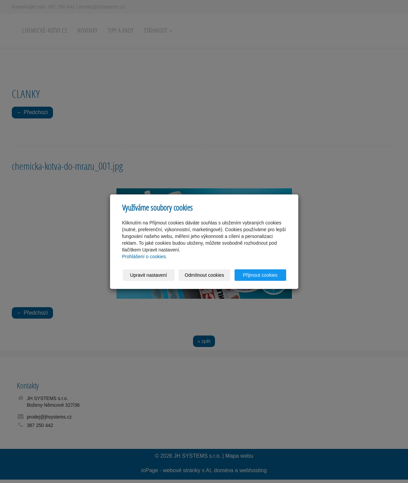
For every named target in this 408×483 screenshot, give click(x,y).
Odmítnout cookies (204, 275)
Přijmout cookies (260, 275)
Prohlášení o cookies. (144, 256)
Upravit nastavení (148, 275)
